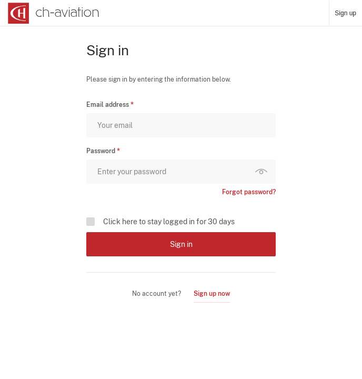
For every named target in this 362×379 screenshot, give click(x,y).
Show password (264, 171)
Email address (107, 105)
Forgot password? (249, 192)
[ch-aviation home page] (52, 13)
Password (100, 151)
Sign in (181, 244)
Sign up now (212, 293)
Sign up (345, 13)
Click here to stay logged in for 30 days (169, 221)
